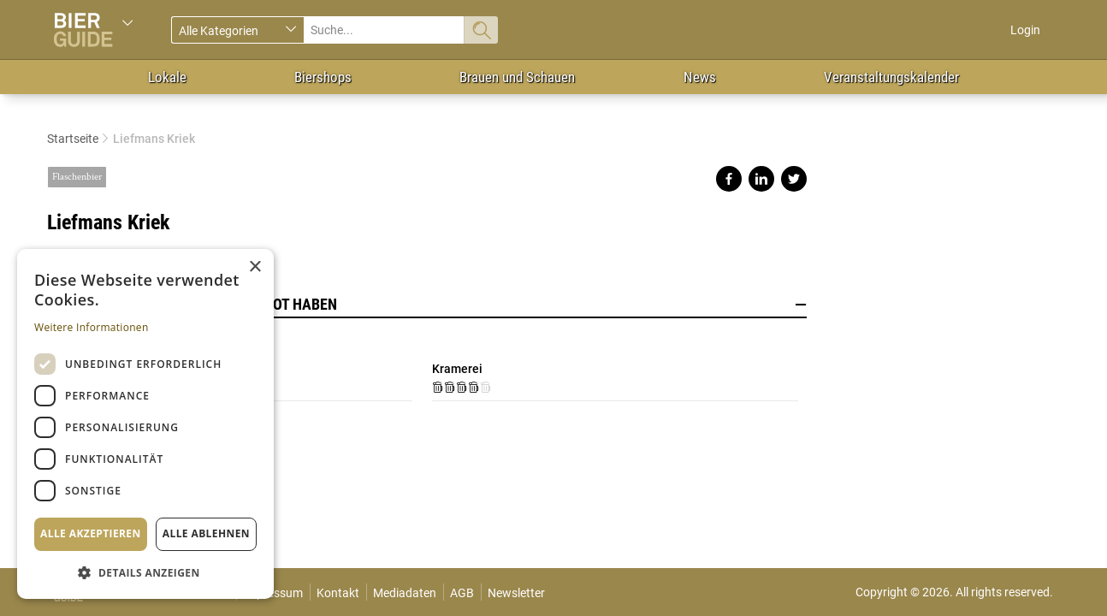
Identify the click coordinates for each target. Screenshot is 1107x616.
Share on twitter (794, 179)
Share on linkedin (761, 179)
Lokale (167, 77)
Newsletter (516, 593)
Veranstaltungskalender (891, 77)
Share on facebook (729, 179)
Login (1025, 30)
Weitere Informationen (91, 327)
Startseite (72, 138)
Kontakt (338, 593)
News (700, 77)
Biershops (323, 77)
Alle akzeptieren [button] (90, 533)
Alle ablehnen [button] (206, 533)
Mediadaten (404, 593)
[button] (145, 572)
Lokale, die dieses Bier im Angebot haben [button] (427, 304)
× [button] (254, 267)
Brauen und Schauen (517, 77)
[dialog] (145, 424)
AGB (462, 593)
